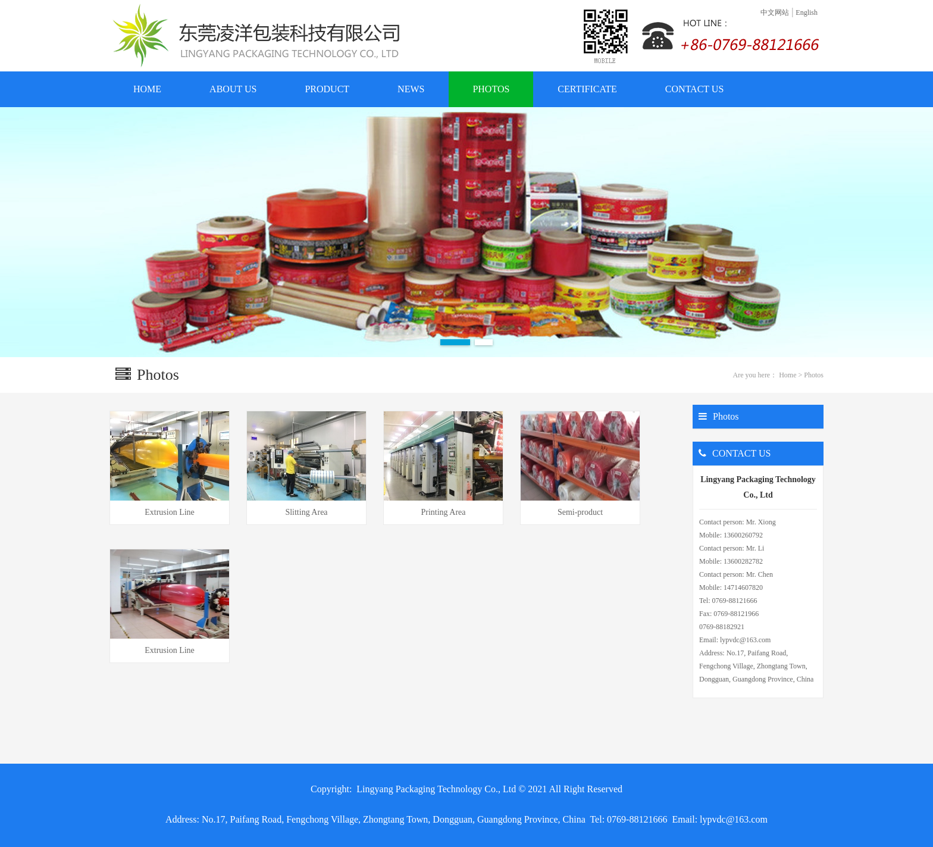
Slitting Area (306, 512)
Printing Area (443, 512)
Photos (814, 375)
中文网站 (774, 12)
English (807, 12)
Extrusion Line (170, 512)
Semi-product (580, 512)
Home (787, 375)
